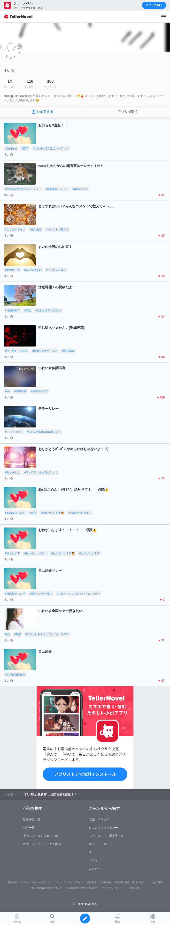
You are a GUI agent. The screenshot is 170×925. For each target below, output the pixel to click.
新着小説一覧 (31, 819)
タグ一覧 (29, 827)
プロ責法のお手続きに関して (82, 888)
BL (91, 852)
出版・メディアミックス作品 (42, 844)
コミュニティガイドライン (68, 882)
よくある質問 (155, 882)
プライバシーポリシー (113, 888)
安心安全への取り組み (99, 882)
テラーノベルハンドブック (35, 882)
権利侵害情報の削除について (46, 888)
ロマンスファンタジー (103, 827)
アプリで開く (154, 5)
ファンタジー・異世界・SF (106, 836)
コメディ (94, 868)
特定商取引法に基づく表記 (129, 882)
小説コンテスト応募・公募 (40, 836)
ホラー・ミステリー (102, 844)
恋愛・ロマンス (99, 819)
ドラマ (93, 860)
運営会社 (134, 888)
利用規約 (12, 882)
